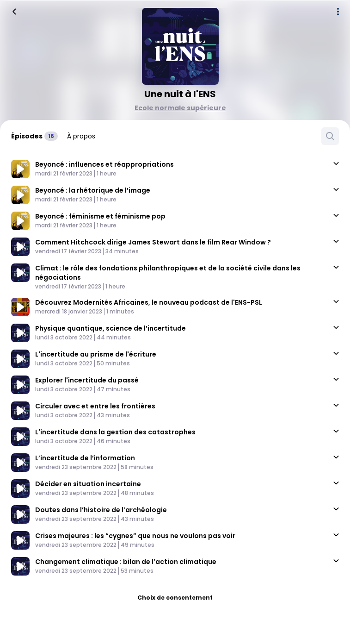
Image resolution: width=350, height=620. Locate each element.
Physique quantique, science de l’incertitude (110, 328)
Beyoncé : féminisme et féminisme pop (100, 216)
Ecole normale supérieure (180, 108)
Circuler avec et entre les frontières (95, 406)
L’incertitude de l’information (85, 458)
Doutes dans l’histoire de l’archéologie (101, 509)
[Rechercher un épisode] (330, 136)
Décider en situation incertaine (88, 483)
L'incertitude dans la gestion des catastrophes (115, 432)
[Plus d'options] (338, 11)
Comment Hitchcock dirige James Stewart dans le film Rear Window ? (153, 242)
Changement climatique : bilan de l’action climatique (125, 561)
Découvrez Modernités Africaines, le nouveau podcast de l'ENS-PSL (148, 302)
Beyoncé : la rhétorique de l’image (92, 190)
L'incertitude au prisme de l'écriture (95, 354)
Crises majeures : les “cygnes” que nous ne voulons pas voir (135, 535)
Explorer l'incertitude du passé (87, 380)
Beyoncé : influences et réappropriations (104, 164)
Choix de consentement (175, 597)
